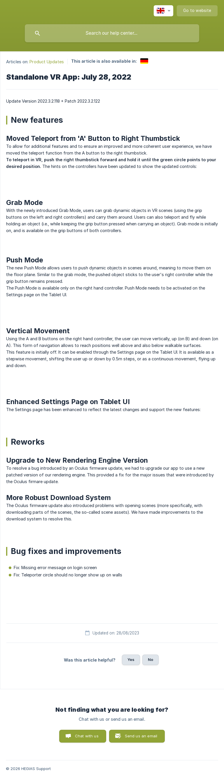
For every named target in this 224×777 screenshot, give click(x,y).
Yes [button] (130, 659)
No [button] (150, 659)
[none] (163, 10)
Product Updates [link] (46, 61)
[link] (144, 61)
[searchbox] (112, 33)
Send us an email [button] (141, 736)
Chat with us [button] (87, 736)
